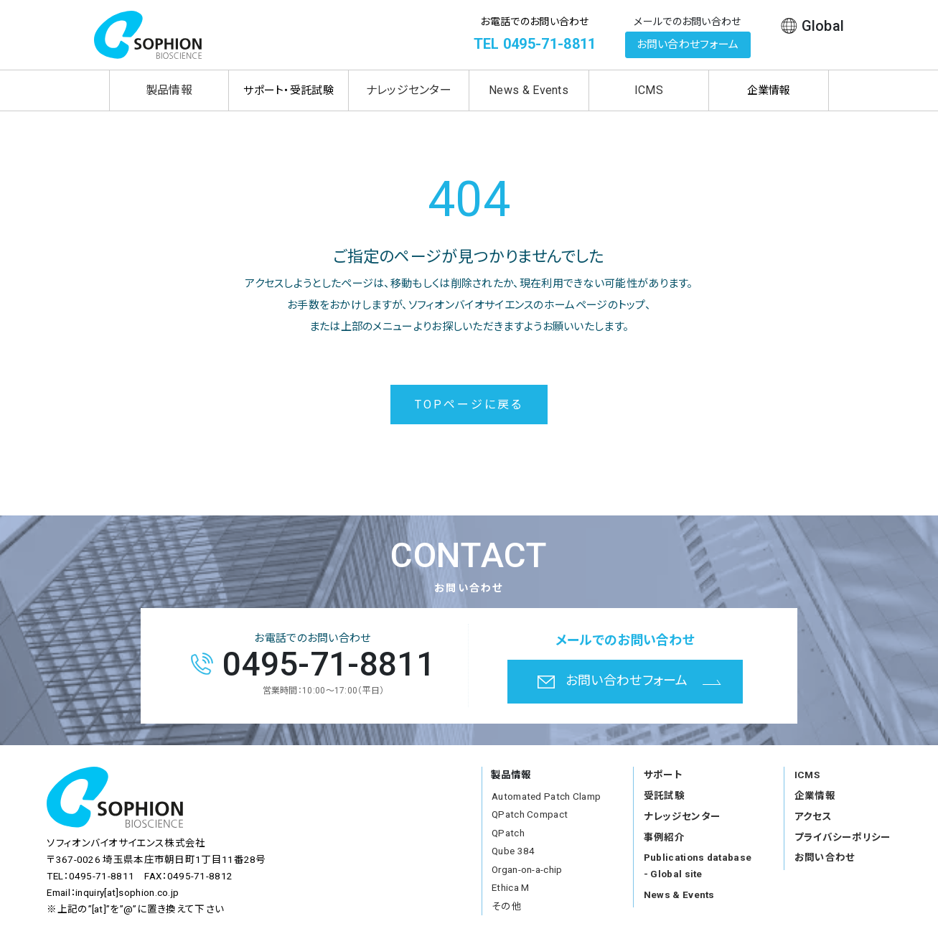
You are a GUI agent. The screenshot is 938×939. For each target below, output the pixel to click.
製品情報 (169, 90)
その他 (507, 906)
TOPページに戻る (469, 404)
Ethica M (510, 887)
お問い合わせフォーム (688, 44)
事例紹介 (664, 837)
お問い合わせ (824, 857)
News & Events (528, 90)
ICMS (648, 90)
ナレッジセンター (408, 90)
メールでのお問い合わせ (687, 21)
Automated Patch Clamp (546, 796)
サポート (663, 774)
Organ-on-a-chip (527, 869)
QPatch (508, 832)
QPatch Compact (530, 814)
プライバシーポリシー (842, 837)
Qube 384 (513, 850)
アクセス (813, 816)
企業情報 (814, 795)
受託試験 (664, 795)
